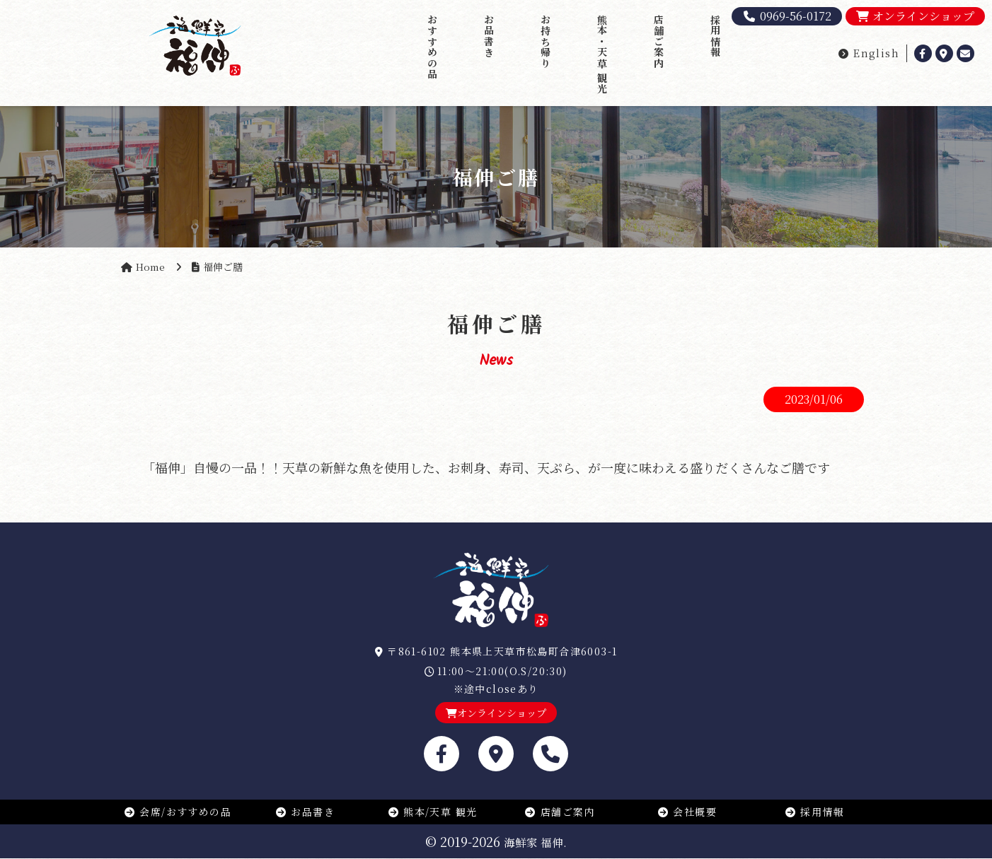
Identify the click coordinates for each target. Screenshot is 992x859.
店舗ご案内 (659, 41)
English (868, 53)
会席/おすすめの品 (177, 812)
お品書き (489, 36)
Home (151, 266)
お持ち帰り (545, 41)
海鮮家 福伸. (535, 842)
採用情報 (715, 36)
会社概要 (687, 812)
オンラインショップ (915, 16)
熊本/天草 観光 (433, 812)
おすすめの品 (432, 46)
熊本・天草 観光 (602, 54)
